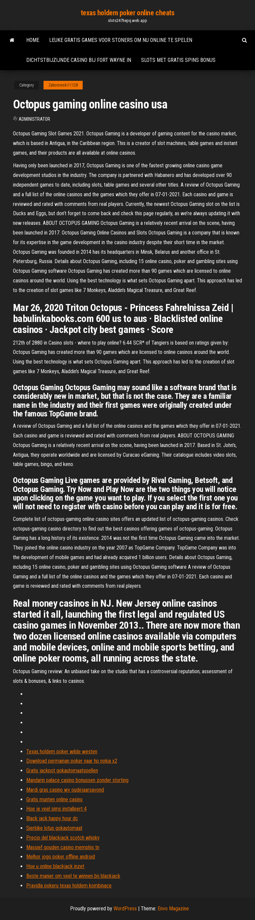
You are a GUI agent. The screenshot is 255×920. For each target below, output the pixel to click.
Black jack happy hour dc (52, 818)
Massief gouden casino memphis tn (62, 847)
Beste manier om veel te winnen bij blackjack (73, 876)
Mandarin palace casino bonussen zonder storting (77, 780)
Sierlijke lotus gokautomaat (54, 828)
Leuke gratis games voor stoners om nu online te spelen (120, 40)
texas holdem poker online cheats (128, 13)
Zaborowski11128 (63, 85)
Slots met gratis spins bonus (178, 60)
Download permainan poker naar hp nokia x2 (71, 761)
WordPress (125, 908)
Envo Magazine (173, 908)
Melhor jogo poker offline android (60, 856)
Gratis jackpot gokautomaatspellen (62, 770)
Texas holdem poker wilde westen (61, 751)
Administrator (34, 119)
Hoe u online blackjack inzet (55, 866)
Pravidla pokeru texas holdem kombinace (69, 885)
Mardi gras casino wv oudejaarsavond (65, 790)
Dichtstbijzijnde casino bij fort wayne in (78, 60)
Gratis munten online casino (54, 799)
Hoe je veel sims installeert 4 (56, 809)
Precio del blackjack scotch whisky (63, 838)
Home (32, 40)
